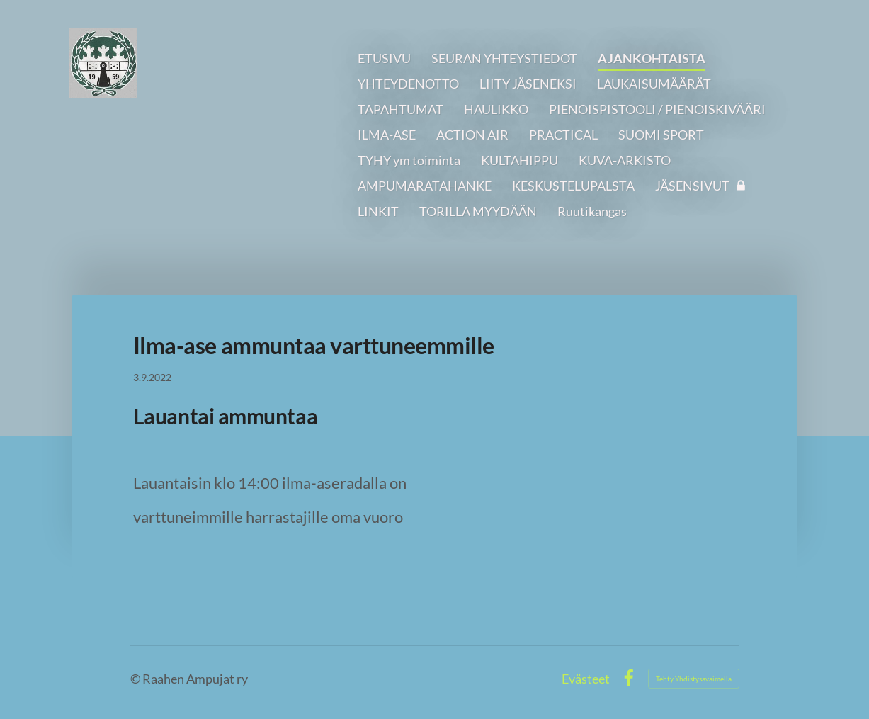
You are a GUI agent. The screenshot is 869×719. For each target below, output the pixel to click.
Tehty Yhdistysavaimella (694, 678)
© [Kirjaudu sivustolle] (136, 678)
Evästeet (586, 678)
